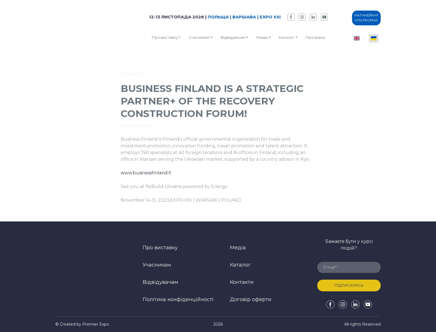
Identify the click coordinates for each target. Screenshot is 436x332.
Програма (315, 37)
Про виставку (165, 37)
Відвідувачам (233, 37)
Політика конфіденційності (178, 299)
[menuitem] (357, 38)
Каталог (240, 265)
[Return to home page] (90, 26)
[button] (291, 17)
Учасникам (199, 37)
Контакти (242, 282)
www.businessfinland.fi (146, 172)
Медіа (262, 37)
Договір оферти (250, 299)
